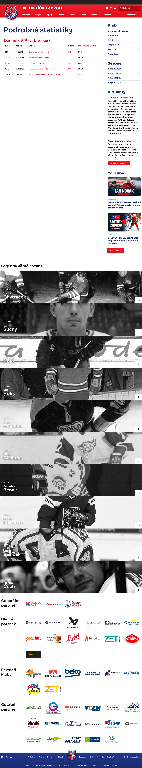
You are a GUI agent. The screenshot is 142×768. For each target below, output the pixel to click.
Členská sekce (129, 15)
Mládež (60, 756)
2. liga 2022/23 (114, 83)
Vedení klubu (114, 35)
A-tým (41, 756)
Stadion (111, 40)
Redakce (112, 49)
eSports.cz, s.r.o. (65, 764)
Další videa (115, 251)
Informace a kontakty (118, 31)
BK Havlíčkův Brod (42, 8)
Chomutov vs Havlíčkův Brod (40, 52)
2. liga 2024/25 (115, 73)
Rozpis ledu (113, 45)
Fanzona (82, 756)
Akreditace (113, 54)
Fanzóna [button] (73, 15)
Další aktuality (118, 163)
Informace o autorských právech (85, 764)
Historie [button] (95, 15)
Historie (100, 756)
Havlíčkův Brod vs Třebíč (39, 58)
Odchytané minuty (87, 46)
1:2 (69, 58)
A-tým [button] (38, 15)
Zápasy (50, 756)
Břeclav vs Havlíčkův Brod (39, 63)
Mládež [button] (61, 15)
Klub (91, 756)
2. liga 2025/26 (115, 69)
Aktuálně (32, 756)
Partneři (107, 15)
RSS (100, 764)
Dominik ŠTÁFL (18, 40)
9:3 (69, 69)
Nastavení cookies (110, 764)
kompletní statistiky (87, 81)
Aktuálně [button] (26, 15)
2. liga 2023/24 (115, 78)
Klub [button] (84, 15)
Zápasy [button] (49, 15)
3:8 (69, 63)
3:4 (69, 52)
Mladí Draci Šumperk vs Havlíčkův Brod (44, 74)
